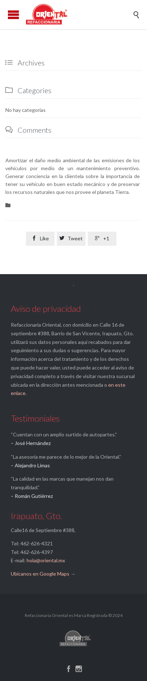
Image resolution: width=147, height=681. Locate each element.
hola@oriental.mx (46, 560)
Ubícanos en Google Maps (40, 574)
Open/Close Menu (13, 14)
